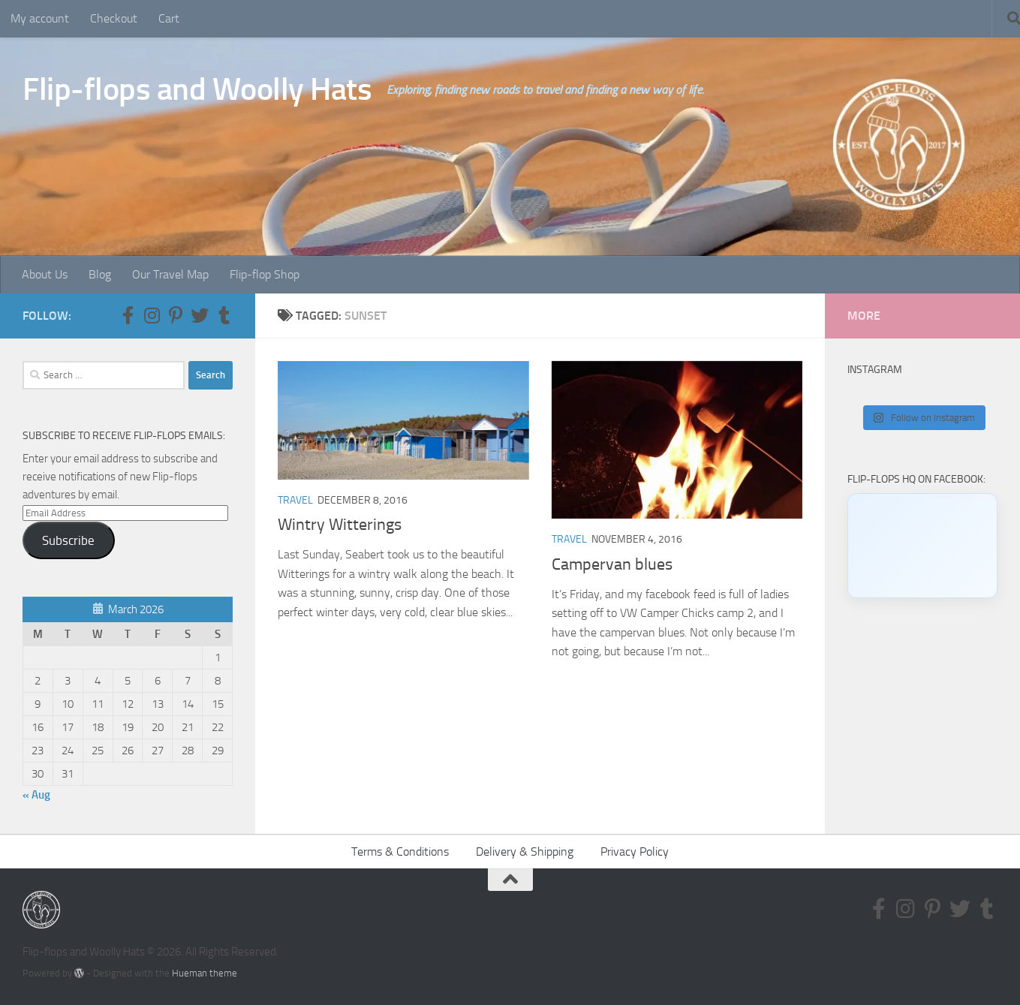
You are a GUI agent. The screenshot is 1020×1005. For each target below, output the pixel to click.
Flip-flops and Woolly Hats (197, 89)
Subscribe (68, 540)
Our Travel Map (170, 274)
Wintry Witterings (340, 524)
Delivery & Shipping (524, 851)
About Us (45, 274)
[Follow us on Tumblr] (224, 315)
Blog (100, 274)
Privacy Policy (634, 851)
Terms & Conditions (400, 851)
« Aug (36, 795)
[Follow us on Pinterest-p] (176, 315)
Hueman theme (204, 973)
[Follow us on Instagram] (152, 315)
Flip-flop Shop (264, 274)
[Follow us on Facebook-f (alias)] (128, 315)
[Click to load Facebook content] (922, 545)
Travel (295, 500)
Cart (168, 18)
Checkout (113, 18)
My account (40, 18)
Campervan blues (612, 564)
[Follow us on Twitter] (200, 315)
